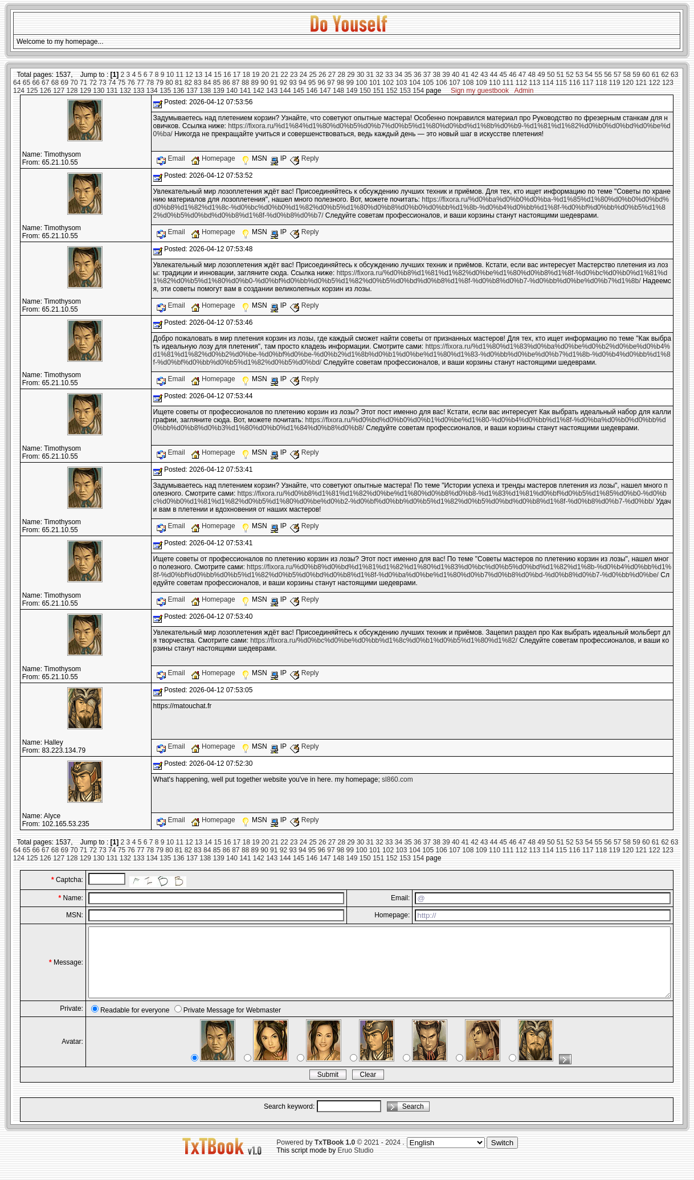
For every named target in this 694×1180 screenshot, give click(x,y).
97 (330, 83)
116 (574, 83)
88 (245, 83)
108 (467, 83)
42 (474, 75)
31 (370, 75)
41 (465, 75)
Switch (502, 1156)
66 (35, 83)
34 (398, 75)
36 (417, 75)
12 (189, 75)
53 (579, 75)
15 (217, 75)
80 (169, 83)
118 (601, 83)
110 (494, 83)
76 (130, 83)
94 (302, 83)
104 (415, 83)
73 (102, 83)
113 (534, 83)
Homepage (214, 158)
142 (258, 91)
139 (218, 91)
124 (19, 91)
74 (112, 83)
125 (32, 91)
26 (322, 75)
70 (73, 83)
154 (418, 91)
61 (655, 75)
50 (550, 75)
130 (98, 91)
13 (198, 75)
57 (617, 75)
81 (178, 83)
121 (641, 83)
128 (72, 91)
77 (140, 83)
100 (361, 83)
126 (45, 91)
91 (273, 83)
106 (441, 83)
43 (484, 75)
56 (607, 75)
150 (365, 91)
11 (179, 75)
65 (26, 83)
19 (255, 75)
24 (303, 75)
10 (170, 75)
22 (284, 75)
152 (392, 91)
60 (646, 75)
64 (17, 83)
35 (407, 75)
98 (340, 83)
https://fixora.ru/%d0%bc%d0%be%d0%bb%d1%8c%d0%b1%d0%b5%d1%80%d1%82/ (383, 640)
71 (83, 83)
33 (389, 75)
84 (207, 83)
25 (312, 75)
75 (121, 83)
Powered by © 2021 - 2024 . (340, 1156)
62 (664, 75)
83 (197, 83)
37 (427, 75)
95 (312, 83)
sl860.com (397, 779)
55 (598, 75)
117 (588, 83)
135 (165, 91)
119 (614, 83)
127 (58, 91)
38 (436, 75)
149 (351, 91)
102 (388, 83)
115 (561, 83)
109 (481, 83)
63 (674, 75)
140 (232, 91)
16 (227, 75)
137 (192, 91)
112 (521, 83)
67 (45, 83)
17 (236, 75)
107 (454, 83)
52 (569, 75)
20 (265, 75)
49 (541, 75)
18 (246, 75)
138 (205, 91)
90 (264, 83)
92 (283, 83)
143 (271, 91)
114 (548, 83)
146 (311, 91)
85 (217, 83)
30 (360, 75)
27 (332, 75)
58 (627, 75)
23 (293, 75)
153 (405, 91)
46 (512, 75)
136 (179, 91)
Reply (304, 158)
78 (150, 83)
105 (428, 83)
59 (636, 75)
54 (589, 75)
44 (493, 75)
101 (375, 83)
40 (455, 75)
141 (245, 91)
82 (188, 83)
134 (152, 91)
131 (112, 91)
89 (255, 83)
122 (654, 83)
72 (93, 83)
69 (64, 83)
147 (325, 91)
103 (401, 83)
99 (350, 83)
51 (560, 75)
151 (378, 91)
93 (292, 83)
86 (226, 83)
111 (507, 83)
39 (446, 75)
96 (321, 83)
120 (628, 83)
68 (55, 83)
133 (138, 91)
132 (125, 91)
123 (667, 83)
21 (275, 75)
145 (298, 91)
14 (208, 75)
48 (532, 75)
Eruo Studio (356, 1164)
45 (503, 75)
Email (172, 158)
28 (341, 75)
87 (235, 83)
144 (285, 91)
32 (379, 75)
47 (522, 75)
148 (338, 91)
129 (85, 91)
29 (350, 75)
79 (160, 83)
